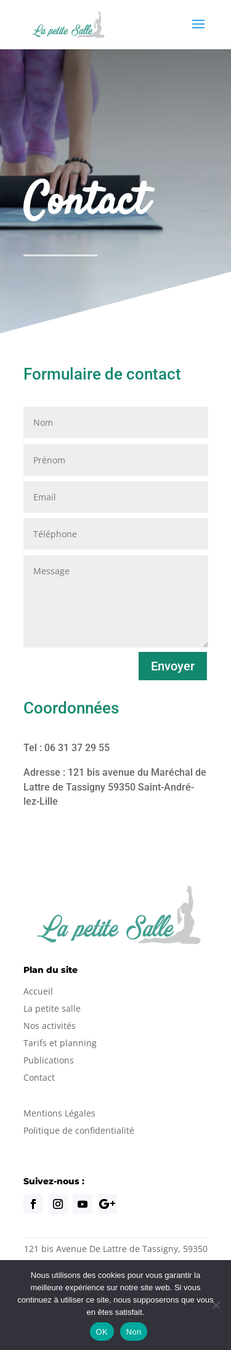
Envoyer (173, 666)
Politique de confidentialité (78, 1130)
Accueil (38, 991)
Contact (39, 1077)
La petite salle (52, 1008)
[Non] (215, 1305)
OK (102, 1331)
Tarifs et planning (60, 1043)
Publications (48, 1060)
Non (134, 1331)
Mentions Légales (59, 1113)
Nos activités (49, 1025)
